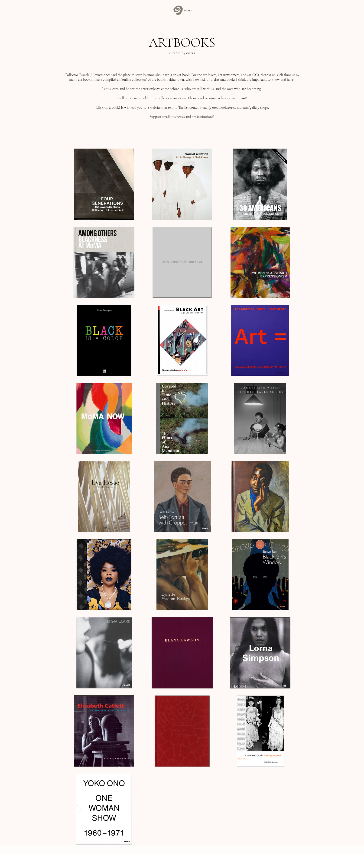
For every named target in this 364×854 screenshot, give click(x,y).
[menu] (182, 10)
